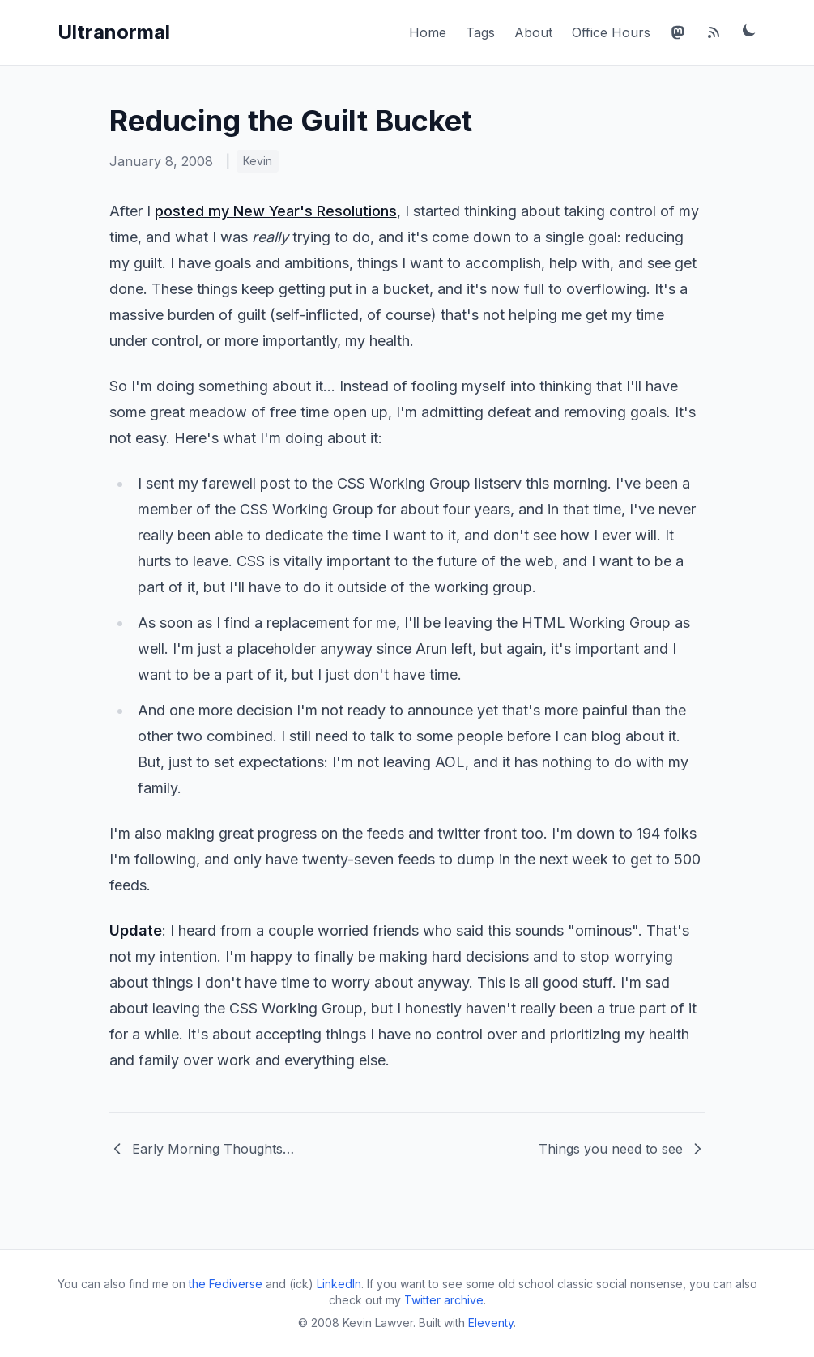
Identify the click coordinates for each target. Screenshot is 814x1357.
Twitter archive (444, 1300)
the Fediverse (225, 1284)
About (533, 32)
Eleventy (491, 1322)
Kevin (257, 161)
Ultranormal (114, 32)
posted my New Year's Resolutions (276, 211)
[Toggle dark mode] (749, 30)
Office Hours (611, 32)
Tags (480, 32)
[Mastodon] (678, 32)
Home (427, 32)
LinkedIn (339, 1284)
